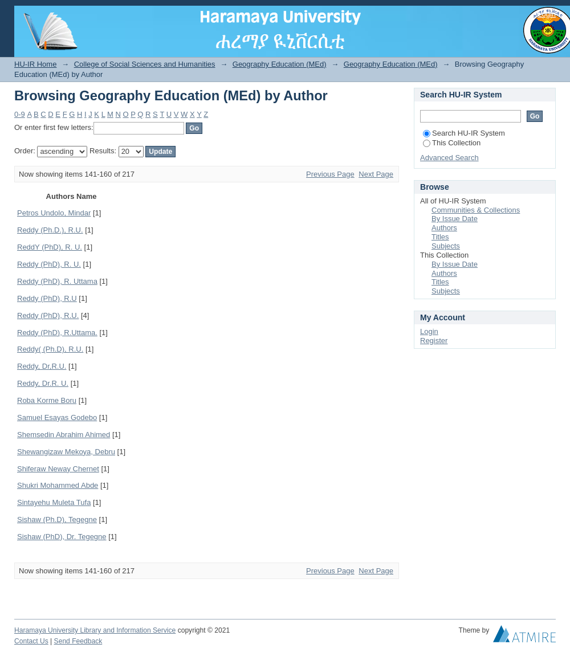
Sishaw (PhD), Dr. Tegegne (62, 536)
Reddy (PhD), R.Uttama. (57, 332)
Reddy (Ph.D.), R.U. (50, 230)
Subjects (445, 246)
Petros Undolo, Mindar (54, 213)
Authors (444, 227)
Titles (440, 237)
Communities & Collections (475, 210)
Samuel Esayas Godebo (57, 417)
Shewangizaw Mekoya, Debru (66, 451)
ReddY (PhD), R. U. (49, 247)
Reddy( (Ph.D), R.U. (50, 349)
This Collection (452, 142)
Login (547, 14)
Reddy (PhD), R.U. (48, 315)
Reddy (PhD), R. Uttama (57, 281)
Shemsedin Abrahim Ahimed (63, 434)
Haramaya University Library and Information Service (95, 630)
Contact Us (31, 641)
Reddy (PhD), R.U (47, 298)
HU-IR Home (35, 64)
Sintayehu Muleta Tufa (54, 502)
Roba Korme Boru (46, 400)
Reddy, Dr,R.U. (41, 366)
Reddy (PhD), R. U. (49, 264)
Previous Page (330, 174)
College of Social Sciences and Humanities (144, 64)
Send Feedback (78, 641)
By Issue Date (454, 218)
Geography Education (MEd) (280, 64)
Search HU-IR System (464, 133)
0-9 (19, 114)
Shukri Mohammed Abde (57, 485)
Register (433, 340)
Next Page (376, 174)
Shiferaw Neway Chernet (58, 468)
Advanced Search (449, 157)
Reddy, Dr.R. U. (42, 383)
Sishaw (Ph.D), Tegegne (57, 519)
